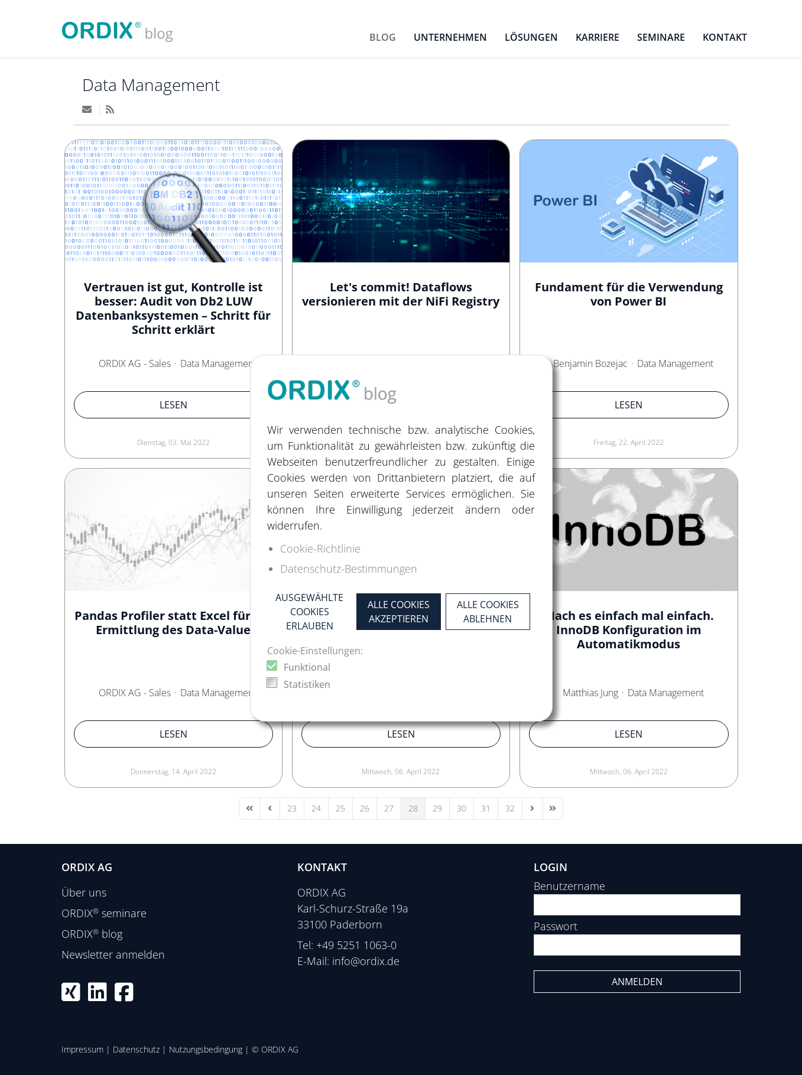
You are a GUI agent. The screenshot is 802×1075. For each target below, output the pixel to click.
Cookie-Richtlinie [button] (320, 548)
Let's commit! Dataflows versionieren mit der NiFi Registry (400, 294)
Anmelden (637, 981)
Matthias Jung (590, 692)
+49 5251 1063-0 (356, 945)
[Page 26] (364, 808)
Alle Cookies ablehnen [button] (488, 611)
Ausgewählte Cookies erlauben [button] (309, 611)
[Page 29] (437, 808)
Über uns (83, 892)
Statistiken (307, 684)
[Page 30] (461, 808)
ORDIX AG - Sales (135, 363)
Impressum (82, 1049)
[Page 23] (292, 808)
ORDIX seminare (104, 913)
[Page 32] (510, 808)
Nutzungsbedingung (205, 1049)
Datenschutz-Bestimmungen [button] (348, 568)
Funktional (307, 667)
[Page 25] (340, 808)
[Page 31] (485, 808)
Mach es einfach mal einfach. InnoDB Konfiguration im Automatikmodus (629, 630)
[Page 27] (388, 808)
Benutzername (569, 886)
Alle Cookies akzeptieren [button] (399, 611)
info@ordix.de (366, 961)
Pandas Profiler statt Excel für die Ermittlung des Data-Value (173, 623)
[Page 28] (413, 808)
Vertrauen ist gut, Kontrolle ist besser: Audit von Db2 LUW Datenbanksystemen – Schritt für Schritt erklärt (173, 308)
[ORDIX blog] (117, 27)
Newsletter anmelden (113, 954)
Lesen (173, 404)
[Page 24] (316, 808)
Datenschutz (136, 1049)
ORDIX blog (91, 934)
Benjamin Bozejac (590, 363)
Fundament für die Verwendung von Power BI (629, 294)
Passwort (555, 926)
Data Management (151, 84)
